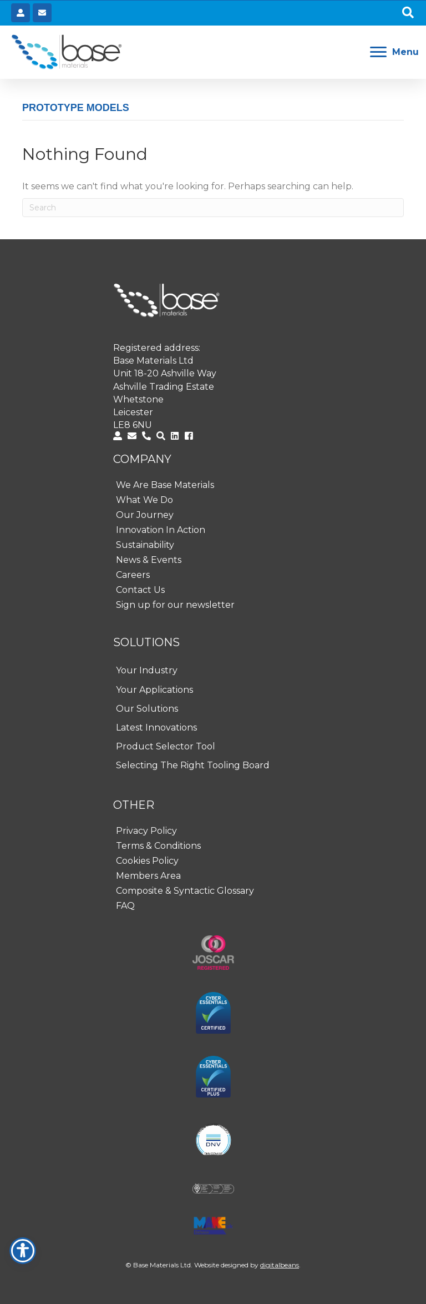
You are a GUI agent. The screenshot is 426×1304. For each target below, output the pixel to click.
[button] (407, 13)
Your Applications (154, 689)
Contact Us (140, 590)
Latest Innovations (156, 727)
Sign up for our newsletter (175, 605)
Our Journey (145, 515)
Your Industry (147, 670)
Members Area (148, 875)
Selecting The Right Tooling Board (193, 765)
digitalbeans (279, 1265)
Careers (133, 575)
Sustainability (145, 545)
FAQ (125, 905)
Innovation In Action (160, 530)
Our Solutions (147, 708)
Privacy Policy (146, 830)
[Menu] (394, 52)
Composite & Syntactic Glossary (185, 890)
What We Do (144, 500)
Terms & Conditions (158, 845)
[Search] (213, 207)
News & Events (148, 560)
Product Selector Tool (165, 746)
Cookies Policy (147, 860)
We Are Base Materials (165, 485)
